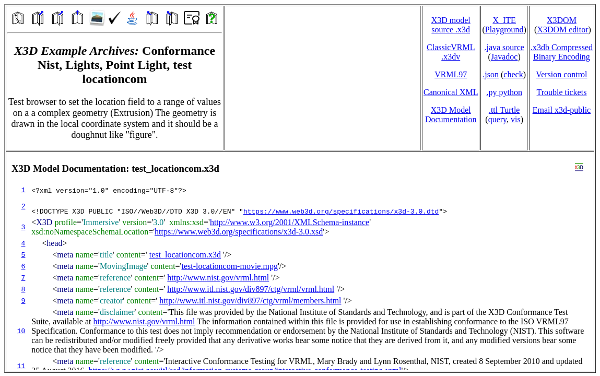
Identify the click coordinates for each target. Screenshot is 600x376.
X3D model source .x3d (450, 25)
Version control (561, 74)
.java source (504, 47)
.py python (504, 92)
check (513, 74)
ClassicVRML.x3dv (451, 52)
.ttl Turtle (504, 109)
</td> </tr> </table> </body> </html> (300, 261)
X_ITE (503, 20)
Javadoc (504, 56)
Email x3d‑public (562, 109)
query (497, 119)
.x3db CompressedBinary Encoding (562, 52)
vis (516, 119)
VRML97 (450, 74)
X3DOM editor (562, 29)
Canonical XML (450, 92)
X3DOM (562, 20)
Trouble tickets (562, 92)
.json (491, 74)
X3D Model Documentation (451, 114)
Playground (504, 29)
